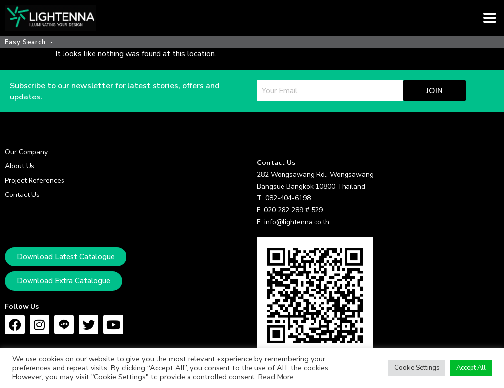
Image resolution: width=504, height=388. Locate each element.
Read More (276, 377)
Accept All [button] (471, 367)
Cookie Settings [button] (417, 367)
